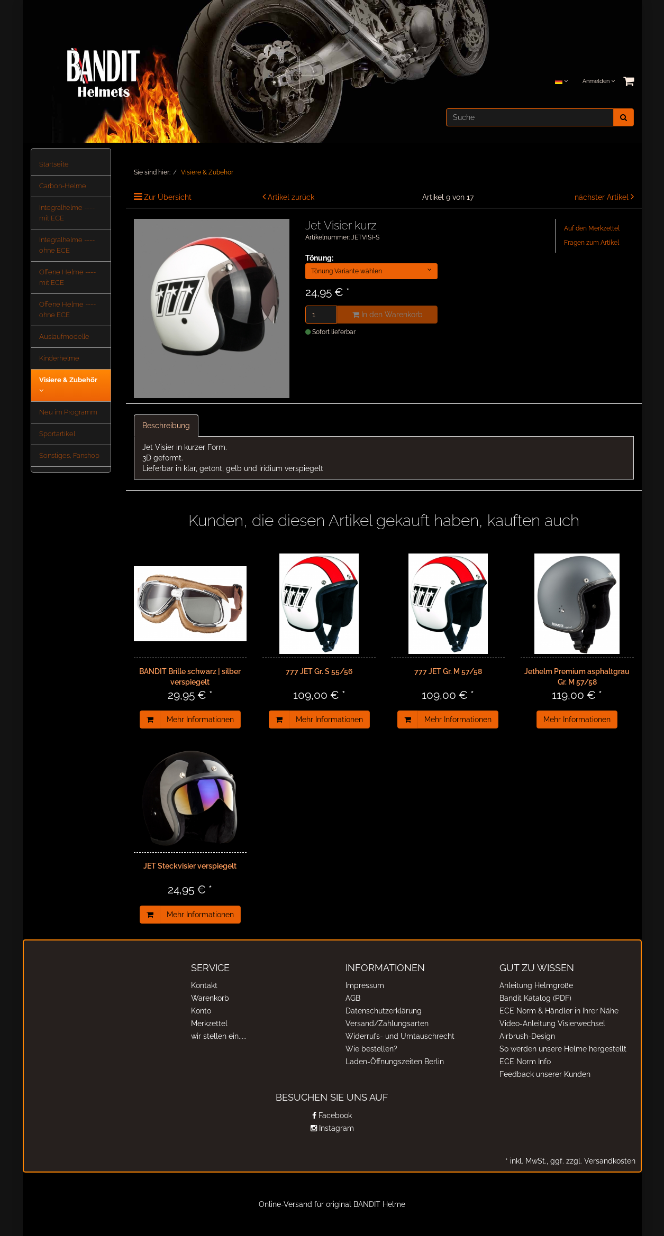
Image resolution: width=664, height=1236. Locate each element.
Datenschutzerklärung (383, 1011)
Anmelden (599, 81)
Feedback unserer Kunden (544, 1074)
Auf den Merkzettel (592, 228)
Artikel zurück (291, 197)
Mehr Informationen (200, 719)
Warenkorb (210, 998)
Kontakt (204, 985)
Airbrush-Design (527, 1036)
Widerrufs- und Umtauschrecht (399, 1036)
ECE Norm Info (525, 1061)
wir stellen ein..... (219, 1036)
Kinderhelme (59, 358)
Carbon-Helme (62, 186)
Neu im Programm (68, 412)
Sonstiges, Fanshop (69, 455)
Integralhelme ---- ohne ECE (67, 245)
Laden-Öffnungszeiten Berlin (394, 1061)
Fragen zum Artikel (591, 242)
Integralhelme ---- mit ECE (67, 213)
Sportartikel (57, 434)
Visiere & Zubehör (68, 385)
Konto (201, 1011)
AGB (352, 998)
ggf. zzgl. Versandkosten (591, 1161)
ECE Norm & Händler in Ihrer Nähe (558, 1011)
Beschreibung (166, 425)
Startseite (54, 164)
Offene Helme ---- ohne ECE (67, 309)
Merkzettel (209, 1023)
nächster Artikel (603, 197)
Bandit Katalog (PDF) (535, 998)
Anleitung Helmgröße (536, 985)
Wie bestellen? (371, 1049)
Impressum (364, 985)
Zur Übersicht (168, 197)
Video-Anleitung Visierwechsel (552, 1023)
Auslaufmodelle (64, 336)
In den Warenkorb (387, 314)
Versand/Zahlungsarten (387, 1023)
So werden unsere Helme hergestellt (562, 1049)
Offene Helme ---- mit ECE (67, 277)
